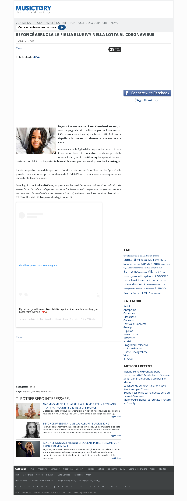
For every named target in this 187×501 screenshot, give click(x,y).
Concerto (161, 276)
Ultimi (89, 474)
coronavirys (47, 391)
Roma (156, 259)
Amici (49, 23)
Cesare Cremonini (135, 268)
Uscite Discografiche (92, 23)
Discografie (28, 474)
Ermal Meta (142, 272)
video (158, 293)
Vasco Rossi (148, 280)
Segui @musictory (147, 100)
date (144, 256)
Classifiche (129, 317)
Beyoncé (27, 391)
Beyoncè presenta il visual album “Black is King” (76, 423)
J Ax (145, 284)
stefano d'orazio (133, 348)
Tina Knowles (46, 319)
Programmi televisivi (135, 345)
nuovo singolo (151, 267)
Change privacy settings (89, 480)
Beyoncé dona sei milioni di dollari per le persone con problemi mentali (81, 444)
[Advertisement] (113, 9)
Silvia (36, 57)
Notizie (61, 23)
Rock (39, 23)
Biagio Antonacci (153, 284)
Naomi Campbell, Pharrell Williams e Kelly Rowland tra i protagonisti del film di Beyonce (79, 405)
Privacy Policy (21, 480)
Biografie (50, 474)
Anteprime (129, 310)
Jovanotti (137, 276)
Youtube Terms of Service (41, 480)
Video (126, 355)
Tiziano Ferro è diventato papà (141, 371)
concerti (129, 259)
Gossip (127, 327)
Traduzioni (78, 474)
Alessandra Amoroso (145, 288)
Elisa (140, 256)
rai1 (153, 276)
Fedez (136, 293)
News (114, 23)
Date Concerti (64, 474)
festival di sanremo (130, 256)
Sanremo (130, 271)
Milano (152, 271)
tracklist (149, 256)
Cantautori (129, 313)
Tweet (19, 48)
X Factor (161, 272)
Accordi (39, 474)
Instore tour (130, 334)
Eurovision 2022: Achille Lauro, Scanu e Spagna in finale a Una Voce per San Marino (146, 378)
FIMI (138, 260)
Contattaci (24, 23)
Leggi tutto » (115, 416)
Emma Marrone (132, 284)
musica (156, 255)
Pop (72, 23)
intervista (136, 264)
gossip (144, 259)
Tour (145, 293)
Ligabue (147, 276)
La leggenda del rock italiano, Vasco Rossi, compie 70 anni (144, 387)
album (161, 280)
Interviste (129, 338)
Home (20, 41)
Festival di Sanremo (135, 324)
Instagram (127, 276)
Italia (150, 260)
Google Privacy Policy (66, 480)
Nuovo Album (150, 264)
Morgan (163, 264)
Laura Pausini (131, 280)
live (160, 267)
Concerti (128, 320)
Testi (17, 474)
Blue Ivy (36, 391)
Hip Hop (128, 331)
